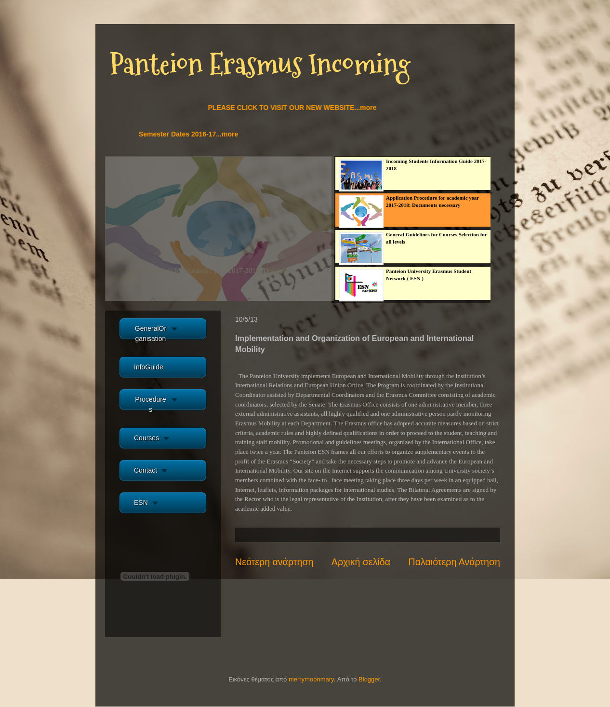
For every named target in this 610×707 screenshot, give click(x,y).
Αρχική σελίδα (361, 562)
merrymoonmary (311, 679)
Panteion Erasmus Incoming (260, 64)
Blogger (369, 679)
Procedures (150, 404)
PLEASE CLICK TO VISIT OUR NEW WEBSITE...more (296, 107)
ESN (141, 502)
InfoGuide (148, 367)
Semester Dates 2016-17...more (192, 134)
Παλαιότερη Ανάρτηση (455, 562)
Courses (146, 438)
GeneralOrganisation (150, 333)
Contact (145, 470)
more (265, 270)
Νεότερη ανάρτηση (274, 562)
